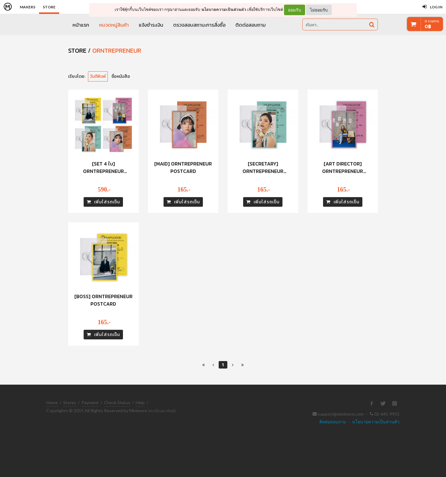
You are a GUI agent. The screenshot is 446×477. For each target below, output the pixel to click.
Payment (90, 402)
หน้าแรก (80, 25)
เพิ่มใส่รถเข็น (103, 202)
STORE (77, 50)
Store (49, 7)
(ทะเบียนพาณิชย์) (162, 411)
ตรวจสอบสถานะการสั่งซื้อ (199, 25)
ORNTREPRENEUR (116, 50)
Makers (27, 7)
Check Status (117, 402)
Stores (69, 402)
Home (52, 402)
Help (140, 402)
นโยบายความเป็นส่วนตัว (223, 9)
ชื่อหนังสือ (121, 76)
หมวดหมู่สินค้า (114, 25)
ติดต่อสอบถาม (250, 25)
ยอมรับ (294, 9)
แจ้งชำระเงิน (151, 25)
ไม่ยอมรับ (319, 9)
